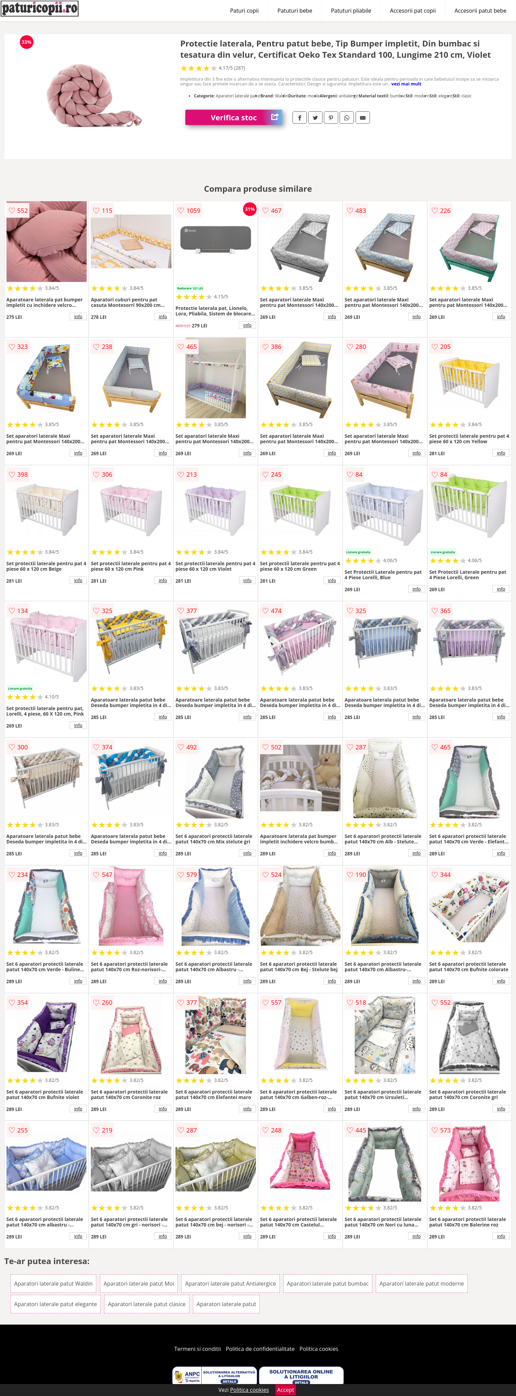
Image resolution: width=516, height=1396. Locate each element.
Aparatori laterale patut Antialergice (230, 1283)
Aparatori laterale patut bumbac (328, 1283)
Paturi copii (244, 10)
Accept (285, 1390)
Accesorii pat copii (413, 10)
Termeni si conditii (197, 1349)
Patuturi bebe (294, 10)
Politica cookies (319, 1349)
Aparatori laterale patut (226, 1304)
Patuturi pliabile (351, 10)
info (78, 316)
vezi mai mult (406, 84)
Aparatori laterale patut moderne (421, 1283)
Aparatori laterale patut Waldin (53, 1283)
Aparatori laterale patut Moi (139, 1283)
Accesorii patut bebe (480, 10)
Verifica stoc (246, 117)
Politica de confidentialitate (260, 1349)
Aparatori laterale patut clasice (146, 1304)
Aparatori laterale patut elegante (55, 1304)
